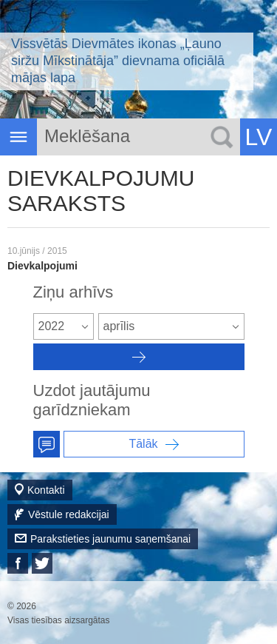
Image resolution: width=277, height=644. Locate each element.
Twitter (42, 563)
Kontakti (46, 490)
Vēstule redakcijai (68, 514)
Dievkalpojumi (42, 266)
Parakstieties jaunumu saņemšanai (110, 539)
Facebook (17, 563)
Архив (138, 356)
